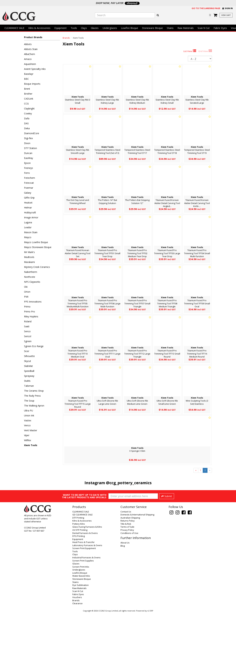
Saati (26, 326)
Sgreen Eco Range (34, 346)
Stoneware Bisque (152, 28)
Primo (27, 306)
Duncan (28, 153)
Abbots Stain (31, 49)
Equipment (60, 28)
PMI (26, 296)
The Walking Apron (34, 405)
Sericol (27, 336)
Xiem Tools (30, 445)
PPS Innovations (33, 301)
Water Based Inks (81, 619)
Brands (66, 37)
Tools (74, 28)
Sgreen (27, 341)
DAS (26, 123)
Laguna (28, 222)
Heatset (28, 202)
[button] (227, 8)
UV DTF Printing (79, 573)
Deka (27, 128)
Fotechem (29, 177)
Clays (84, 28)
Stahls (27, 380)
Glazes (95, 28)
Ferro (27, 172)
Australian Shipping (130, 561)
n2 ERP (150, 655)
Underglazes (110, 28)
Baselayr (28, 73)
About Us (125, 586)
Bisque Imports (32, 83)
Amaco (28, 59)
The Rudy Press (32, 395)
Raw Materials (185, 28)
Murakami (29, 262)
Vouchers (77, 641)
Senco (27, 331)
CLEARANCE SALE (14, 28)
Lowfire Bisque (129, 28)
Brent (27, 88)
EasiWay (28, 158)
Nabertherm (30, 271)
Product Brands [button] (33, 37)
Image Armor (31, 217)
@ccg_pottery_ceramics (129, 482)
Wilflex (27, 440)
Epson (27, 163)
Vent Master (30, 430)
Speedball (29, 370)
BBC (26, 78)
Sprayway (29, 375)
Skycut (27, 361)
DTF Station (30, 148)
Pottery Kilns (78, 567)
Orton (27, 291)
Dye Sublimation (80, 628)
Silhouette (29, 356)
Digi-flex (28, 138)
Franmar (28, 187)
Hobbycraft (30, 212)
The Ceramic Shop (34, 390)
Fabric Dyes (220, 28)
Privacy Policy (127, 573)
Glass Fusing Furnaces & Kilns (87, 570)
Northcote (29, 276)
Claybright (29, 108)
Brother (28, 93)
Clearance (77, 647)
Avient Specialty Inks (35, 68)
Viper (26, 435)
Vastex (27, 420)
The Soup (29, 400)
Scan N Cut (204, 28)
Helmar (28, 207)
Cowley (28, 113)
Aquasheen (30, 64)
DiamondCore (31, 133)
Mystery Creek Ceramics (37, 267)
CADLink (28, 98)
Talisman (29, 385)
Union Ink (29, 415)
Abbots (28, 44)
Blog (122, 589)
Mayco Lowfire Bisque (36, 242)
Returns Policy (127, 564)
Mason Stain (30, 232)
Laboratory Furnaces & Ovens (87, 589)
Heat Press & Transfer (83, 586)
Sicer (26, 351)
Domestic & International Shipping (137, 558)
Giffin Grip (29, 197)
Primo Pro (29, 311)
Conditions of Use (129, 576)
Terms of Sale (127, 570)
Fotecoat (29, 182)
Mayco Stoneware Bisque (37, 247)
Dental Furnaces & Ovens (85, 576)
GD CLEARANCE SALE (82, 558)
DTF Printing (78, 561)
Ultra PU (28, 410)
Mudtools (29, 257)
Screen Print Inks (80, 610)
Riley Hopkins (31, 316)
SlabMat (28, 366)
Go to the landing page (206, 8)
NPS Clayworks (32, 281)
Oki (26, 286)
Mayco (27, 237)
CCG (26, 103)
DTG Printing (78, 579)
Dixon (27, 143)
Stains (170, 28)
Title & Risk (125, 567)
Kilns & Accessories (39, 28)
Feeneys (28, 167)
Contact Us (125, 555)
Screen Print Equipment (84, 592)
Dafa (26, 118)
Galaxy (27, 192)
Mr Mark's (29, 252)
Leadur (27, 227)
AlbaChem (29, 54)
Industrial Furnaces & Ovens (86, 601)
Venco (27, 425)
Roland (27, 321)
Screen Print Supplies (83, 604)
